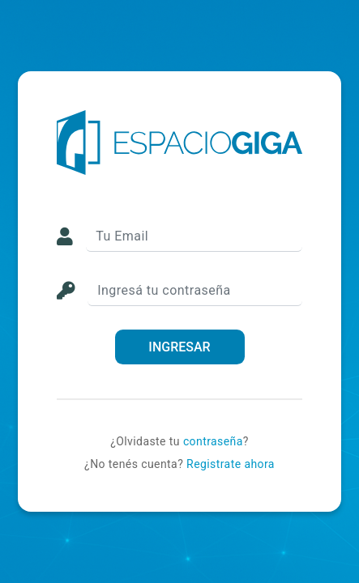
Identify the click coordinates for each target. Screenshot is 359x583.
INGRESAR (179, 347)
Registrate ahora (230, 463)
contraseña (213, 441)
